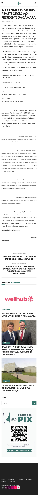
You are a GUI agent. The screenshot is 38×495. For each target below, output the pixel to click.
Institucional (11, 479)
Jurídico (20, 479)
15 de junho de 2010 (7, 21)
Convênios (29, 479)
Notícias (6, 309)
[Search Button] (34, 403)
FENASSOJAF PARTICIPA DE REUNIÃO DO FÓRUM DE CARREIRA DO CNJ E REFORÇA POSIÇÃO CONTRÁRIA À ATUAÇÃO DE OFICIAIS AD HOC (17, 351)
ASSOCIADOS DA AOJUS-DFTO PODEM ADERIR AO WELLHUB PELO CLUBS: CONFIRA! (19, 314)
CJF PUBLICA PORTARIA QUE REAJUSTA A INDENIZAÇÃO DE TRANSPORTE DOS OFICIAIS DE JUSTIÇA (18, 388)
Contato (12, 481)
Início (3, 479)
